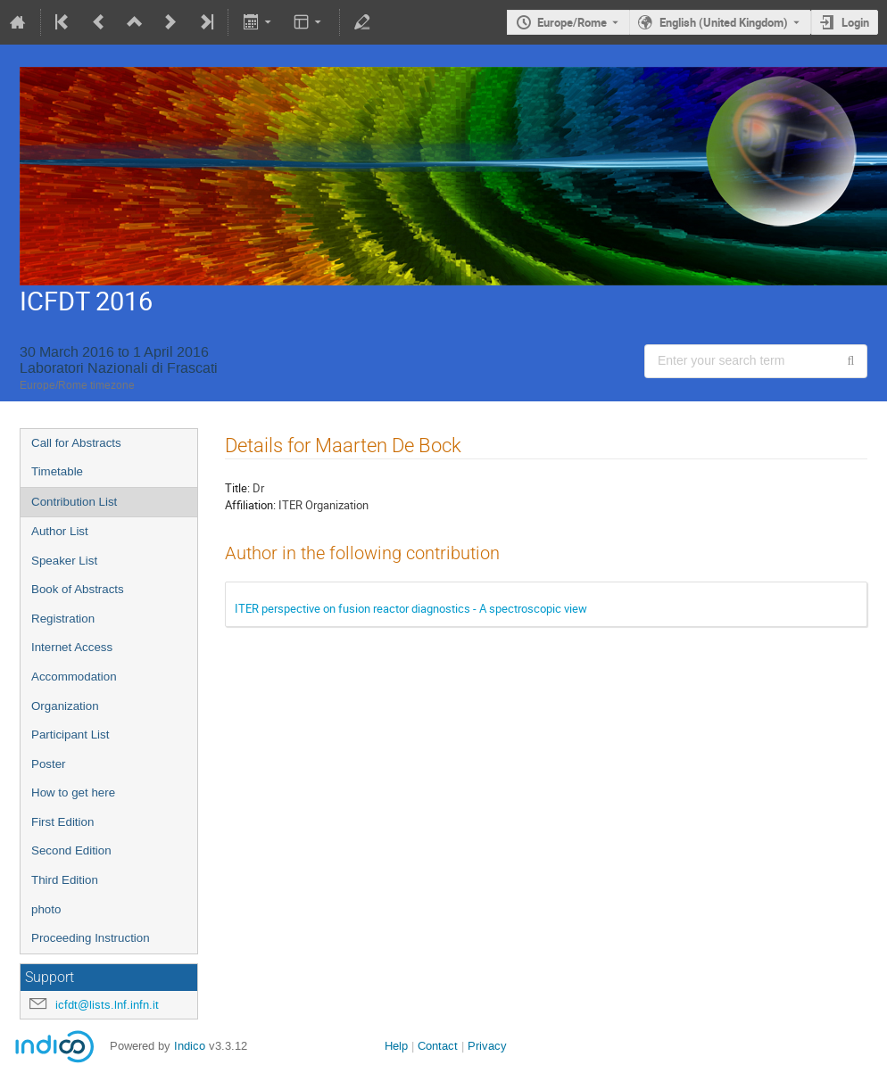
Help (396, 1045)
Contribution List (74, 501)
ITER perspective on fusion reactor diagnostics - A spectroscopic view (411, 608)
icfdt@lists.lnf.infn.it (107, 1004)
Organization (65, 706)
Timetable (57, 471)
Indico (189, 1045)
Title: (237, 488)
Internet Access (71, 647)
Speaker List (64, 560)
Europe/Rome (572, 22)
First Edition (62, 822)
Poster (48, 764)
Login (855, 22)
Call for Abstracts (76, 443)
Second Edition (71, 850)
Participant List (70, 734)
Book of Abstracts (77, 589)
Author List (59, 531)
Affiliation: (250, 505)
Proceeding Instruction (90, 938)
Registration (63, 618)
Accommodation (74, 676)
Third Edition (64, 880)
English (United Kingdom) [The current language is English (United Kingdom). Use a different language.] (723, 22)
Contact (438, 1045)
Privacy (487, 1045)
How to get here (73, 792)
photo (46, 909)
